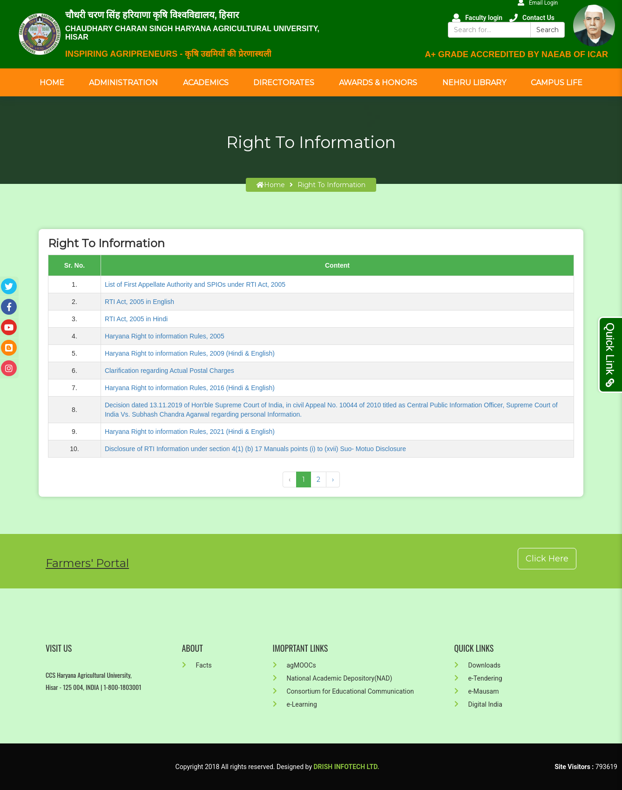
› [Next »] (333, 479)
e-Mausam (476, 691)
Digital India (478, 704)
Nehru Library (474, 82)
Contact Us (531, 17)
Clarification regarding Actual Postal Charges (169, 370)
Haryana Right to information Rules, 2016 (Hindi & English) (190, 388)
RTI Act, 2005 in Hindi (136, 319)
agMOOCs (294, 665)
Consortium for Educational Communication (343, 691)
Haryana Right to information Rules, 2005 (164, 336)
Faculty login (477, 17)
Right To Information (331, 185)
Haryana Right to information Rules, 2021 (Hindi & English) (190, 431)
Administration (123, 82)
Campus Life (556, 82)
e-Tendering (478, 678)
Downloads (477, 665)
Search (547, 30)
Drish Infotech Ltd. (346, 766)
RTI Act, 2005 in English (139, 301)
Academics (206, 82)
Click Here (547, 559)
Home (52, 82)
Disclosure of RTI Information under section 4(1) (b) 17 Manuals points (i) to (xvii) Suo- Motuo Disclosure (255, 448)
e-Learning (295, 704)
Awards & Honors (378, 82)
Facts (197, 665)
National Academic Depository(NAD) (332, 678)
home (271, 185)
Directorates (283, 82)
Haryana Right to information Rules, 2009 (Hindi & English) (190, 353)
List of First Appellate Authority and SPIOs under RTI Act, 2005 (195, 284)
